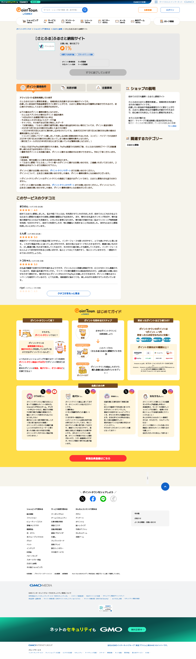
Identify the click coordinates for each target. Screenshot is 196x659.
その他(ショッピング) (34, 567)
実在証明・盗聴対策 (35, 599)
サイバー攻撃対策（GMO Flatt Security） (96, 599)
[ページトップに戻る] (165, 486)
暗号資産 (126, 653)
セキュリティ (78, 653)
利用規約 (29, 574)
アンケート (80, 518)
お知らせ (137, 518)
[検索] (85, 10)
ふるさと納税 (133, 145)
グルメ (29, 540)
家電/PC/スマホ (33, 525)
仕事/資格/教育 (57, 521)
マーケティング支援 (91, 653)
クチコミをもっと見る (68, 293)
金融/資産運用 (56, 529)
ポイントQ (80, 521)
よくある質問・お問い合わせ (145, 522)
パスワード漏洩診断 (77, 596)
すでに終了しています (98, 72)
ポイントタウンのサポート (63, 185)
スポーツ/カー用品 (34, 559)
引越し (53, 537)
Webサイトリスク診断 (93, 596)
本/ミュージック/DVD (35, 537)
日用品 (29, 552)
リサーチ (101, 653)
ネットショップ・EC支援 (53, 653)
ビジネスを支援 (67, 653)
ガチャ (78, 514)
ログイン (170, 10)
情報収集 (109, 653)
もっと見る (172, 126)
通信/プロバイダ (57, 533)
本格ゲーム (80, 537)
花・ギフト (31, 533)
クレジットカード (57, 540)
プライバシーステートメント (43, 574)
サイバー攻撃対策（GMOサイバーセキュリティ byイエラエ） (62, 599)
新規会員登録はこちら (98, 458)
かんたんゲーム (81, 533)
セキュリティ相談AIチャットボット (113, 596)
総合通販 (30, 514)
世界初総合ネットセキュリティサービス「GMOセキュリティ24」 (48, 596)
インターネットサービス (36, 653)
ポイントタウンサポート (60, 170)
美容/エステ (55, 525)
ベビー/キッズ (32, 556)
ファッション (31, 518)
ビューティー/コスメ (34, 521)
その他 (147, 653)
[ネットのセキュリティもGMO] (21, 2)
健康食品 (30, 529)
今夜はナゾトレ (81, 529)
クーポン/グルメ (57, 514)
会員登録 (148, 10)
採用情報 (65, 574)
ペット (29, 544)
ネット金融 (118, 653)
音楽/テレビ (55, 544)
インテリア (31, 548)
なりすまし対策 (117, 599)
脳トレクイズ (80, 525)
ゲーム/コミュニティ (59, 518)
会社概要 (57, 574)
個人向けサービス (137, 653)
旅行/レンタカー (57, 548)
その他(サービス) (57, 552)
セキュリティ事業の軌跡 (132, 598)
